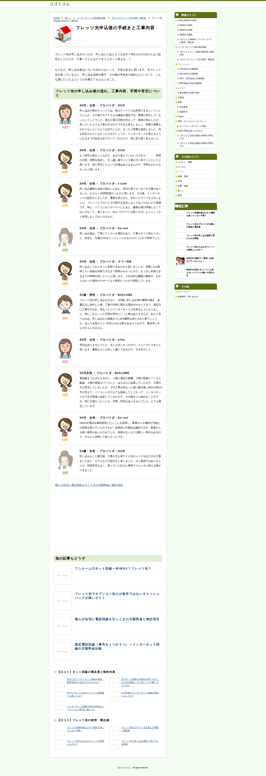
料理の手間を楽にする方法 (190, 131)
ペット (181, 171)
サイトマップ (184, 292)
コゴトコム (60, 4)
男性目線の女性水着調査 (190, 83)
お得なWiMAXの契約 (187, 20)
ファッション (184, 64)
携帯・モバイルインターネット (192, 121)
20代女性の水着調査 (188, 69)
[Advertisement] (79, 514)
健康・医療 (183, 176)
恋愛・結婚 (183, 186)
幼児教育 (183, 107)
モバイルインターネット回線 (192, 126)
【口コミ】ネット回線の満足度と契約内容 (196, 53)
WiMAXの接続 (185, 34)
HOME (57, 18)
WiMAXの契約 (185, 25)
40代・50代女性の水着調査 (191, 78)
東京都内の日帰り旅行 (189, 93)
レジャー (182, 88)
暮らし (68, 18)
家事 (180, 102)
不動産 (181, 97)
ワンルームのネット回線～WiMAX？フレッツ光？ (113, 568)
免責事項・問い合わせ (188, 296)
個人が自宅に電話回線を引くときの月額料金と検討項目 (89, 485)
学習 (180, 181)
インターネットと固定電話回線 (91, 18)
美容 (180, 195)
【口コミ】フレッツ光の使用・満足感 (128, 18)
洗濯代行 (183, 112)
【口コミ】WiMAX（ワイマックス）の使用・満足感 (196, 40)
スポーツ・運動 (185, 162)
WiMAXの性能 (185, 30)
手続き (181, 116)
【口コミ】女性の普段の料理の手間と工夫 (196, 137)
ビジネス (182, 167)
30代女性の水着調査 (188, 74)
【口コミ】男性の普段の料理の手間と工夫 (196, 144)
